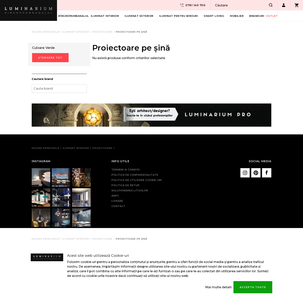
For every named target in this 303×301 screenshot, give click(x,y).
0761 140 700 (192, 5)
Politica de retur (125, 185)
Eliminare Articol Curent (85, 47)
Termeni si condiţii (125, 169)
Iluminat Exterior (139, 15)
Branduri (256, 15)
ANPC (115, 195)
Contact (118, 206)
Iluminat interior (105, 15)
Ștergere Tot (50, 57)
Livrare (117, 200)
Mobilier (236, 15)
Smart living (214, 15)
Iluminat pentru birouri (178, 15)
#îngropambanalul (73, 15)
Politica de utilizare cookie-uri (136, 180)
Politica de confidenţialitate (134, 174)
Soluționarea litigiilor (129, 190)
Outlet (272, 15)
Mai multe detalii (218, 287)
